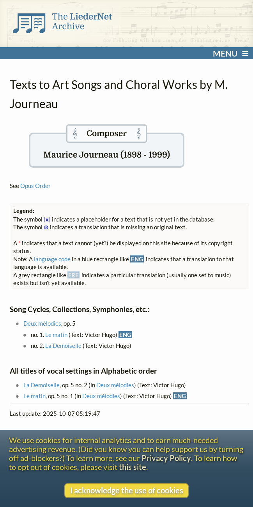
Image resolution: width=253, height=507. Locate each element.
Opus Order (35, 185)
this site (132, 467)
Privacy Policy (166, 458)
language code (52, 258)
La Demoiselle (63, 345)
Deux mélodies (42, 323)
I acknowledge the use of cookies (126, 490)
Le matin (56, 334)
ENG (125, 334)
